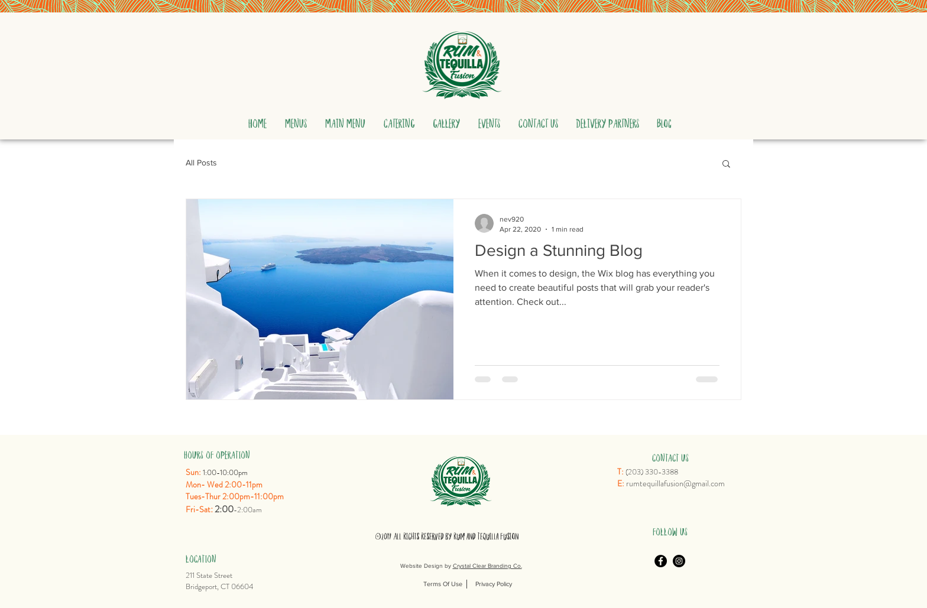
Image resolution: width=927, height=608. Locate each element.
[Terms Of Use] (442, 584)
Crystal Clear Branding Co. (487, 566)
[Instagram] (679, 561)
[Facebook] (660, 561)
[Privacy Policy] (494, 584)
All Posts (201, 162)
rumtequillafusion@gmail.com (675, 483)
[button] (295, 116)
